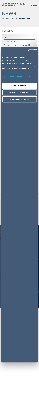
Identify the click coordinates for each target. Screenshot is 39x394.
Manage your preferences (19, 92)
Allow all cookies (19, 85)
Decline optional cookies (19, 99)
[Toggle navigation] (35, 4)
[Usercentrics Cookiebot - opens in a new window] (28, 50)
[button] (30, 5)
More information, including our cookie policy (15, 78)
